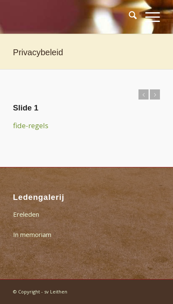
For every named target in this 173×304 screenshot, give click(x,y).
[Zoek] (128, 17)
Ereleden (26, 214)
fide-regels (30, 125)
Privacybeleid (38, 52)
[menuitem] (128, 17)
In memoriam (32, 234)
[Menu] (148, 17)
